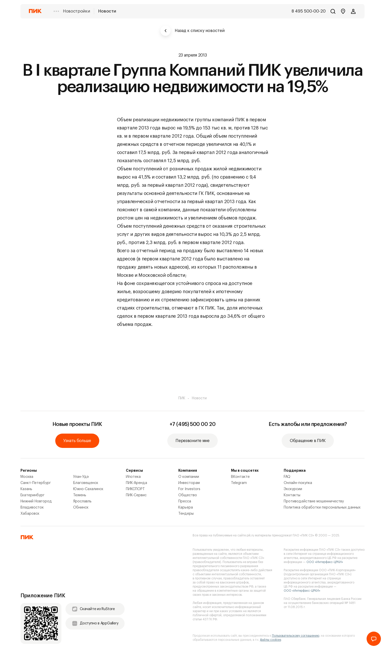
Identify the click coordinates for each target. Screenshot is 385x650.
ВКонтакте (240, 477)
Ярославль (82, 501)
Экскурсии (293, 489)
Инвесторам (189, 483)
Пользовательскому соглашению (295, 635)
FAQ (287, 477)
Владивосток (32, 507)
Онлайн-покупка (298, 483)
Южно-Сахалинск (88, 489)
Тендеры (186, 513)
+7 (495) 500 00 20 (193, 424)
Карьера (185, 507)
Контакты (292, 495)
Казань (26, 489)
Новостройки (76, 11)
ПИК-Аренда (136, 483)
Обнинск (81, 507)
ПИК (181, 398)
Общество (187, 495)
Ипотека (133, 477)
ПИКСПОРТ (135, 489)
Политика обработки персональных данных (322, 507)
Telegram (239, 483)
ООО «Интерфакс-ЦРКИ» (324, 562)
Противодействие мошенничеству (314, 501)
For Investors (189, 489)
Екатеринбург (32, 495)
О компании (188, 477)
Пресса (184, 501)
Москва (26, 477)
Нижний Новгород (36, 501)
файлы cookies (270, 639)
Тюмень (79, 495)
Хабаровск (29, 513)
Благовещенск (85, 483)
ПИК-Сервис (136, 495)
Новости (107, 11)
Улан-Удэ (81, 477)
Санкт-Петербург (35, 483)
